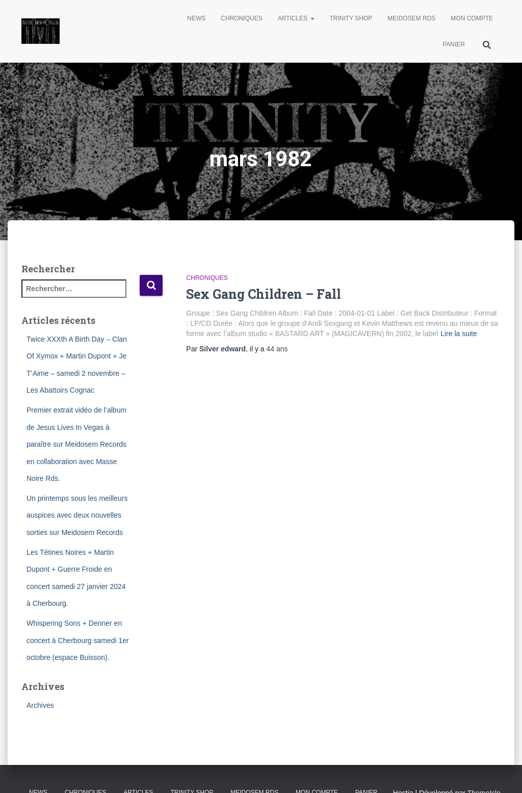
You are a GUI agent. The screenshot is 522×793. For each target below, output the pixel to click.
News (196, 18)
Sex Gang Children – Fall (263, 294)
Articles (296, 18)
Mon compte (472, 18)
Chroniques (241, 18)
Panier (453, 44)
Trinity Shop (351, 18)
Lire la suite (458, 333)
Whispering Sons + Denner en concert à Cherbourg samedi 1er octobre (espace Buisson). (78, 640)
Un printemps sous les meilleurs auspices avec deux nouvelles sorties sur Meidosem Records (77, 515)
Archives (40, 705)
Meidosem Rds (411, 18)
